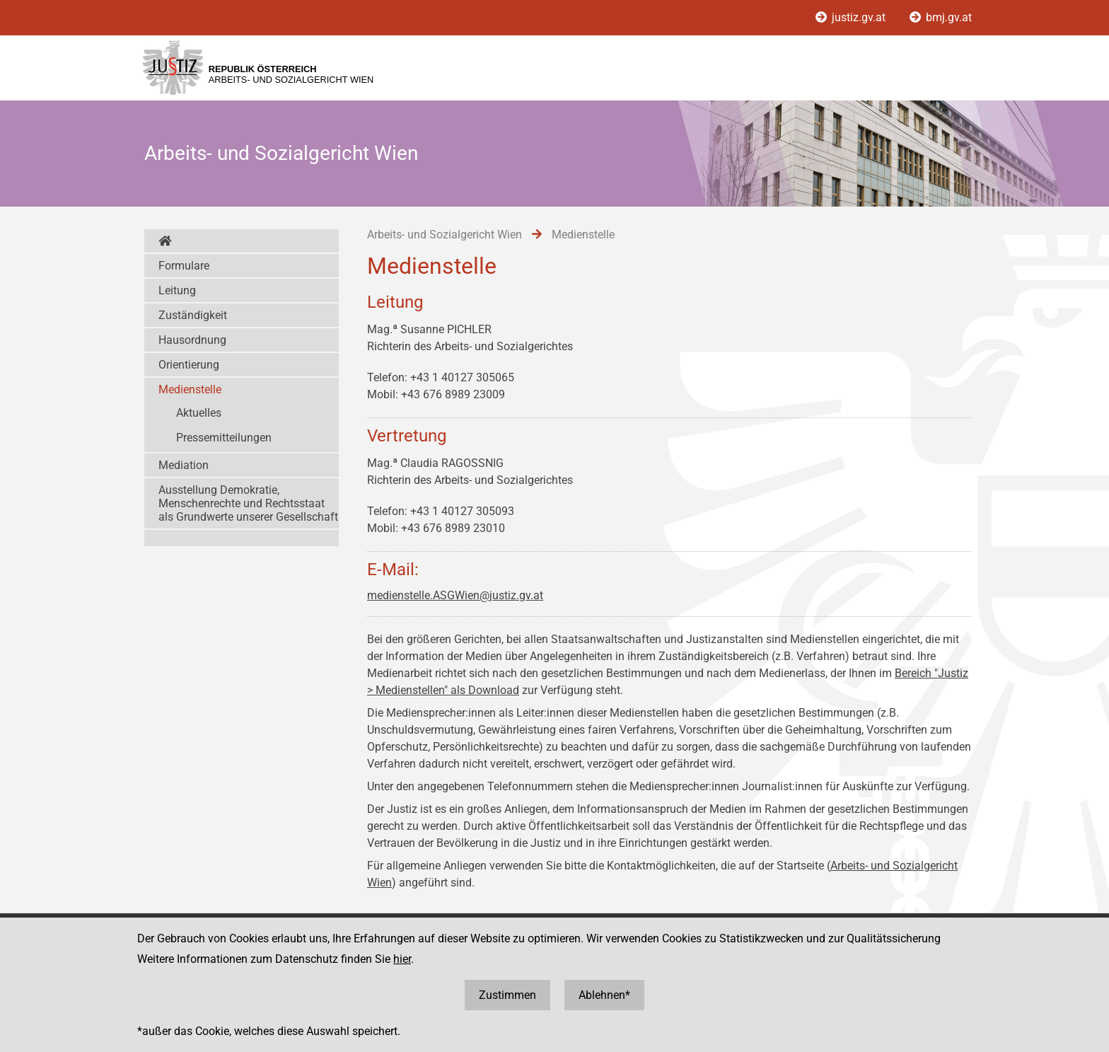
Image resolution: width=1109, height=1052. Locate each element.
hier (402, 959)
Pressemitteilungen (224, 437)
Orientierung (188, 364)
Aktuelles (198, 413)
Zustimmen (507, 995)
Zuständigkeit (192, 315)
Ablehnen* (604, 995)
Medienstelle (189, 389)
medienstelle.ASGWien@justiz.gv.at (455, 595)
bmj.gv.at (941, 17)
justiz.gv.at (851, 17)
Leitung (177, 290)
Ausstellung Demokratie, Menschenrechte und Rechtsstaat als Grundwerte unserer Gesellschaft (248, 503)
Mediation (183, 465)
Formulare (183, 265)
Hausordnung (192, 340)
